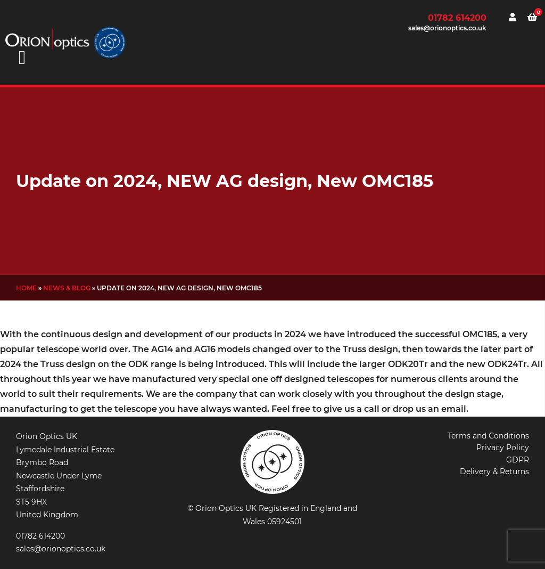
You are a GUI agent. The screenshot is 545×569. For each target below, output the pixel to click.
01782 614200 (457, 18)
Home (26, 288)
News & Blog (66, 288)
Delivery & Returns (494, 471)
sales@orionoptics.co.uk (447, 28)
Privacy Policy (502, 447)
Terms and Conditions (488, 436)
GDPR (517, 460)
